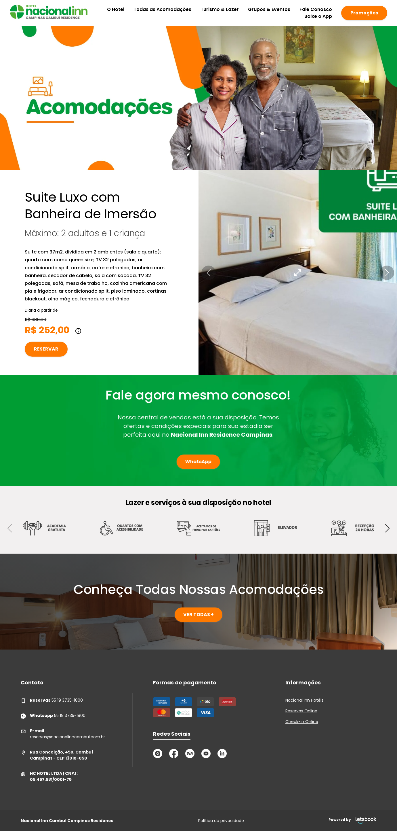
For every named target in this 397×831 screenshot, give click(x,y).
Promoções (364, 13)
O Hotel (115, 9)
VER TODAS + (198, 614)
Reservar (46, 349)
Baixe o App (318, 16)
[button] (208, 273)
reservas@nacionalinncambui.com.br (63, 734)
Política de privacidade (221, 821)
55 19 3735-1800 (52, 700)
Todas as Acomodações (162, 9)
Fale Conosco (315, 9)
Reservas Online (301, 711)
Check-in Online (301, 721)
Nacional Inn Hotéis (304, 700)
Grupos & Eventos (269, 9)
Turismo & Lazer (220, 9)
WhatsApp (190, 461)
